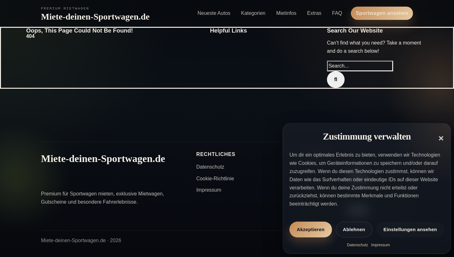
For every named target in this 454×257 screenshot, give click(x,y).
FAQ (337, 13)
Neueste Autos (213, 13)
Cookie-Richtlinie (215, 178)
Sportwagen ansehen (382, 13)
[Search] (336, 79)
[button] (441, 138)
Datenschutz (357, 245)
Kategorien (253, 13)
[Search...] (360, 66)
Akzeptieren (310, 229)
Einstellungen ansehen (410, 229)
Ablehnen (354, 229)
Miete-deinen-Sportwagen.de (95, 16)
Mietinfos (286, 13)
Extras (314, 13)
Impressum (380, 245)
